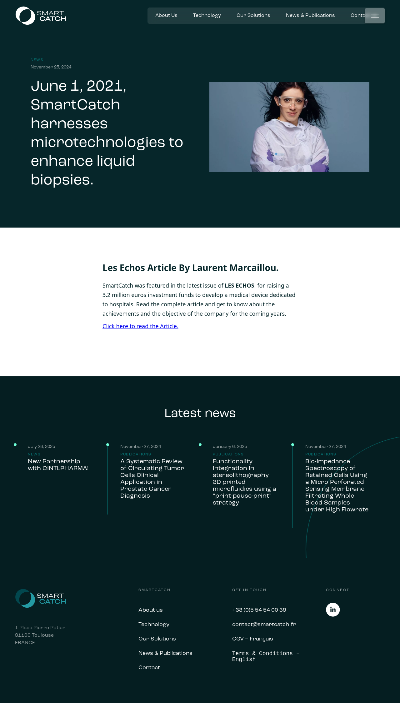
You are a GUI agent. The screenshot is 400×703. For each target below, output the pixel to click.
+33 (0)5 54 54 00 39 (259, 610)
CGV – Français (252, 639)
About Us (166, 15)
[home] (40, 16)
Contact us (364, 15)
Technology (207, 15)
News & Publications (310, 15)
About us (150, 610)
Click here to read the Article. (140, 326)
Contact (149, 668)
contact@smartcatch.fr (264, 625)
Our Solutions (253, 15)
